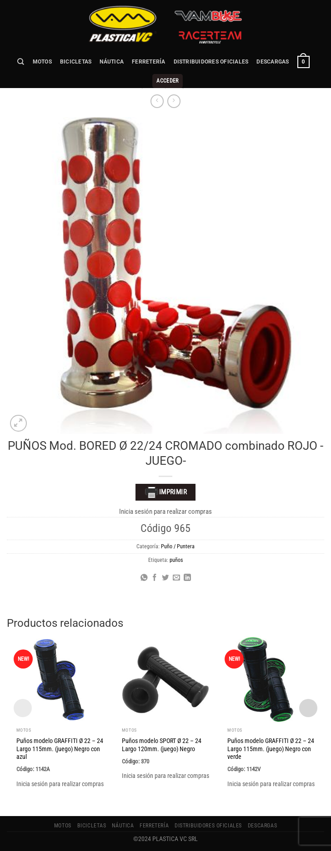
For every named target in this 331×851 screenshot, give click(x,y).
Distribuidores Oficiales (211, 62)
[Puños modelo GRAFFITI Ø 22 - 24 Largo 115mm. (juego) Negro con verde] (271, 679)
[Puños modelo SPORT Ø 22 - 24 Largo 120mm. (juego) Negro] (165, 679)
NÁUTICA (112, 62)
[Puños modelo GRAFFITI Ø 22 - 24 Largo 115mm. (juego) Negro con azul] (60, 679)
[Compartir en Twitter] (165, 578)
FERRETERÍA (148, 62)
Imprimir (165, 492)
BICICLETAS (75, 62)
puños (176, 560)
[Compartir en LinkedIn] (187, 578)
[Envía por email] (176, 578)
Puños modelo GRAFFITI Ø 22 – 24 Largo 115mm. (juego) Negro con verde (270, 749)
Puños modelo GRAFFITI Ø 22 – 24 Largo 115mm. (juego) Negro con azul (59, 749)
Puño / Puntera (178, 546)
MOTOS (42, 62)
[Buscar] (21, 61)
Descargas (272, 62)
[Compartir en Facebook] (154, 578)
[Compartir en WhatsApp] (144, 578)
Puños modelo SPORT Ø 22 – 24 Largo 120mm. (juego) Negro (161, 745)
